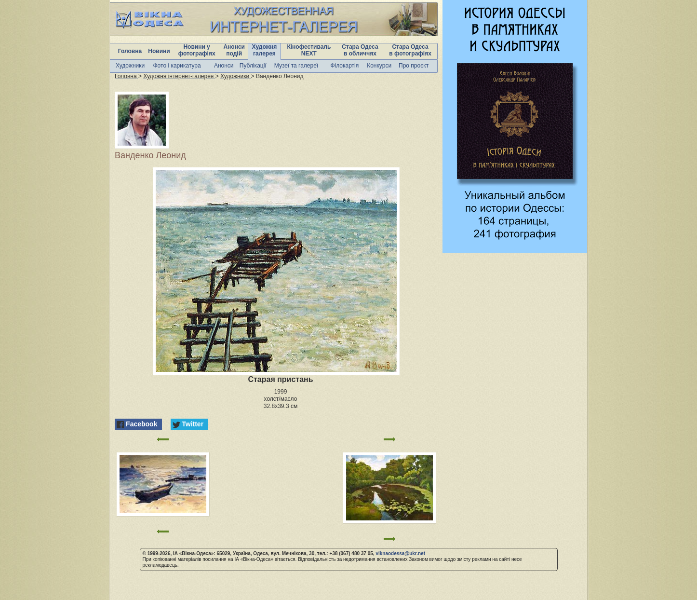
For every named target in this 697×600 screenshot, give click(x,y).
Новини (159, 51)
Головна (130, 51)
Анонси (224, 65)
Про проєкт (414, 65)
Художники (130, 65)
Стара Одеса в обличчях (360, 50)
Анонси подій (234, 50)
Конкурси (379, 65)
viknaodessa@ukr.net (400, 553)
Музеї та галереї (296, 65)
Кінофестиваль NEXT (309, 50)
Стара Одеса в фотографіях (410, 50)
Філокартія (344, 65)
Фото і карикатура (177, 65)
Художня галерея (264, 50)
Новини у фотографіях (196, 50)
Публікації (253, 65)
